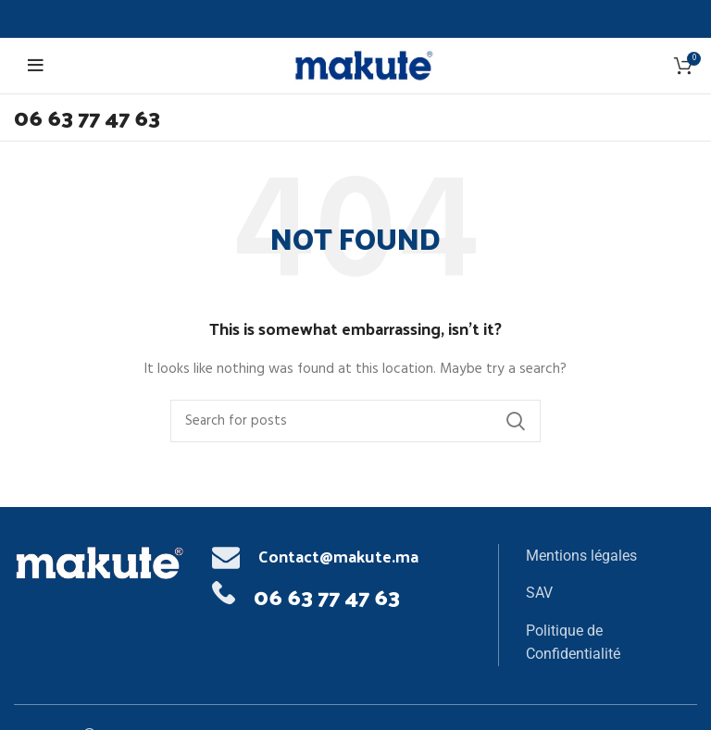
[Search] (355, 421)
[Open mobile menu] (38, 65)
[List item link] (611, 556)
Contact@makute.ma (338, 555)
